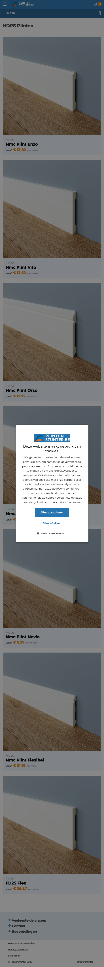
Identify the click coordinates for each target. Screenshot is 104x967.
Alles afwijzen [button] (52, 523)
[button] (52, 533)
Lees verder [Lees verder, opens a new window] (74, 502)
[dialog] (52, 484)
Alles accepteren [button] (51, 512)
